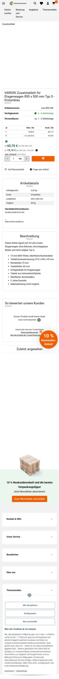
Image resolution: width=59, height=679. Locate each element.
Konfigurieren (30, 613)
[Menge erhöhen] (26, 158)
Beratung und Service (20, 13)
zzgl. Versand (10, 154)
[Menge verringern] (7, 158)
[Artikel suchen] (35, 3)
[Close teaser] (40, 331)
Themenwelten (50, 9)
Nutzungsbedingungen (29, 332)
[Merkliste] (41, 3)
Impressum (9, 671)
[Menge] (13, 158)
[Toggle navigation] (3, 3)
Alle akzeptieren (30, 605)
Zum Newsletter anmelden (29, 498)
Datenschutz (21, 671)
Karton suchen (7, 11)
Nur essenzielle (30, 621)
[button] (48, 3)
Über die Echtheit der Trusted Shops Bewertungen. (29, 335)
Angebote (33, 9)
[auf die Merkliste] (15, 169)
